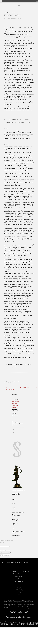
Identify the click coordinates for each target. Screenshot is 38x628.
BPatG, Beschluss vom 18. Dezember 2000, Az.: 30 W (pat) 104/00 (28, 622)
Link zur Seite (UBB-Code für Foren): (6, 549)
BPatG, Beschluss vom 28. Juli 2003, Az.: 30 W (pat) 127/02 (9, 624)
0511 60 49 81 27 (14, 403)
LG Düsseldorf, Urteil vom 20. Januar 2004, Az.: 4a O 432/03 (10, 625)
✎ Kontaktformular (19, 580)
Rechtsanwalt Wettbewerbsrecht (10, 618)
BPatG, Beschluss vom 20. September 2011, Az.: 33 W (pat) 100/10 (28, 624)
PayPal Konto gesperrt (29, 618)
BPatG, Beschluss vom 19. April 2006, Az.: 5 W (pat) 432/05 (10, 623)
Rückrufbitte (14, 407)
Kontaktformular (15, 405)
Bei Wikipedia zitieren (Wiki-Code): (6, 553)
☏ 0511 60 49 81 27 (19, 577)
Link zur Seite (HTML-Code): (5, 545)
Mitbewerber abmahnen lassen (20, 618)
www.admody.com (15, 415)
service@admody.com (15, 401)
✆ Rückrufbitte (19, 583)
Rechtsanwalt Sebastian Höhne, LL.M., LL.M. (19, 613)
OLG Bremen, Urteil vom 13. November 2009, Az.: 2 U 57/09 (9, 622)
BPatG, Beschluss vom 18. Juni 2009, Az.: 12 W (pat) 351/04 (28, 623)
